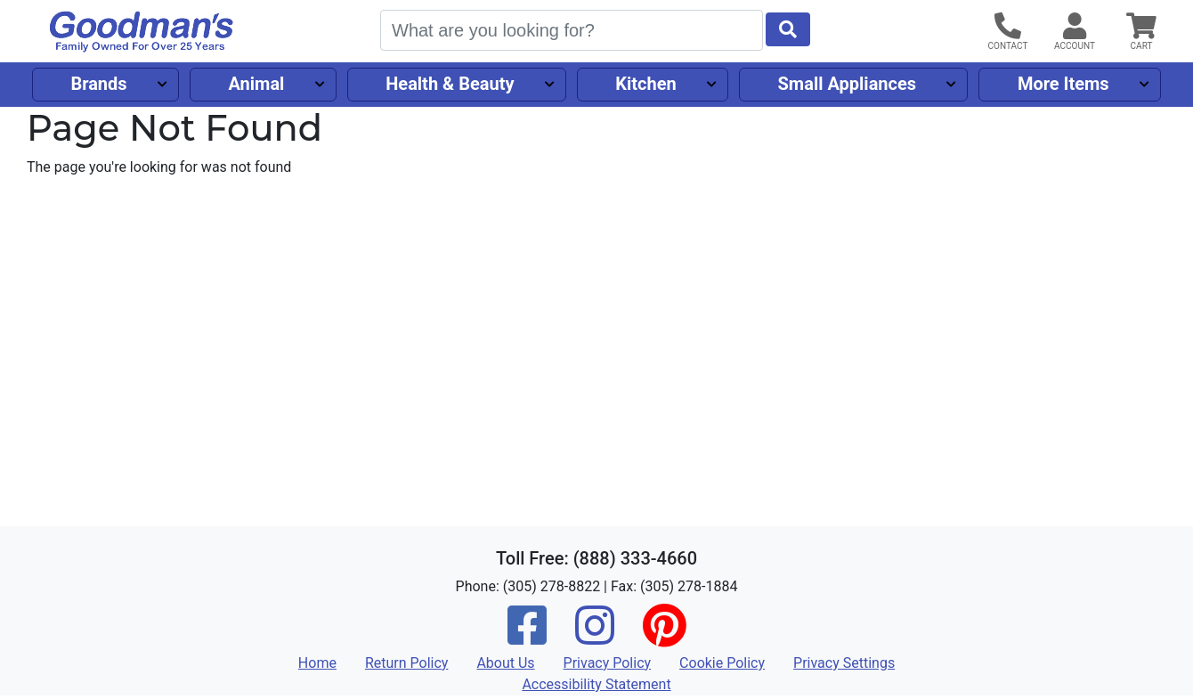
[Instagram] (595, 637)
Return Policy (406, 662)
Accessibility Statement (596, 684)
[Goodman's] (141, 32)
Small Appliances (847, 83)
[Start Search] (788, 29)
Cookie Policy (722, 662)
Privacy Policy (608, 662)
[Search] (571, 30)
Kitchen (645, 83)
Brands (98, 83)
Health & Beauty (449, 83)
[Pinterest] (664, 637)
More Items (1063, 83)
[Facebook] (527, 637)
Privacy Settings (844, 662)
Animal (256, 83)
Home (317, 662)
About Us (505, 662)
